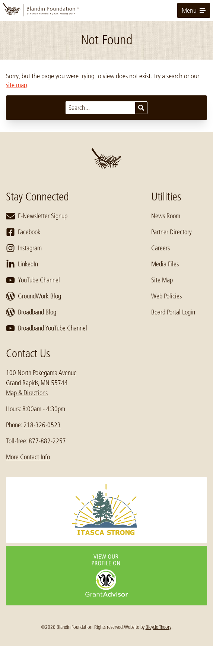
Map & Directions (27, 393)
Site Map (162, 280)
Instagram (24, 248)
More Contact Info (28, 457)
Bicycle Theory (158, 627)
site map (16, 85)
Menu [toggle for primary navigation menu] (194, 10)
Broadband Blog (31, 312)
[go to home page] (106, 10)
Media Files (165, 264)
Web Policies (166, 296)
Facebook (23, 232)
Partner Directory (171, 232)
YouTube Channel (33, 280)
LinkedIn (22, 264)
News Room (165, 216)
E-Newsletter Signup (36, 216)
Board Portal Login (173, 312)
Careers (160, 248)
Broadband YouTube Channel (46, 328)
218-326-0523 (42, 425)
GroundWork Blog (33, 296)
